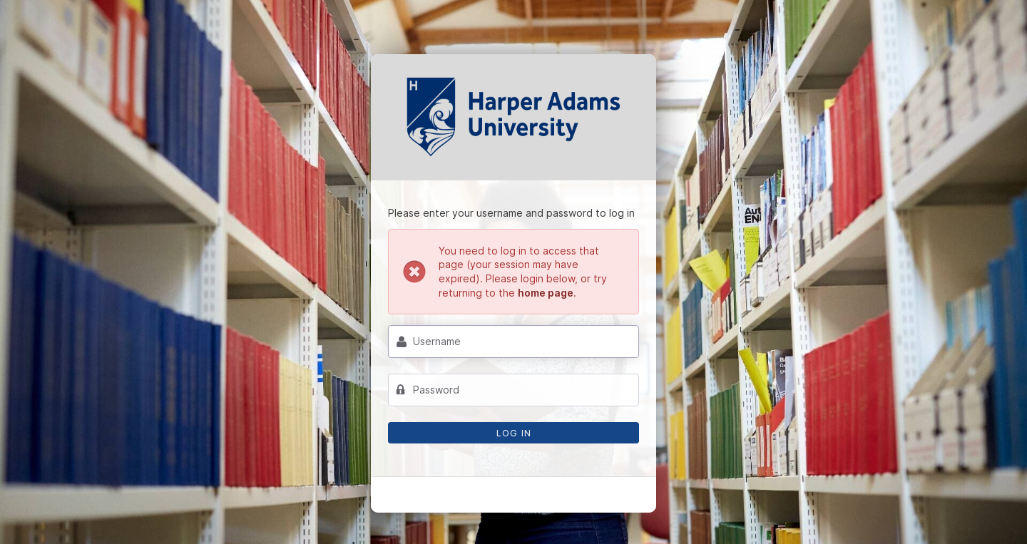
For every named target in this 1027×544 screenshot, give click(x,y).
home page (545, 293)
